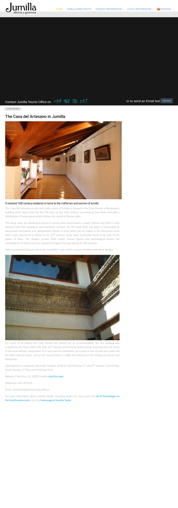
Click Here (166, 100)
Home (59, 9)
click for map (56, 376)
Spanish (164, 9)
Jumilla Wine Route (79, 9)
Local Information (139, 9)
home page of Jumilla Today (56, 400)
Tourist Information (108, 9)
